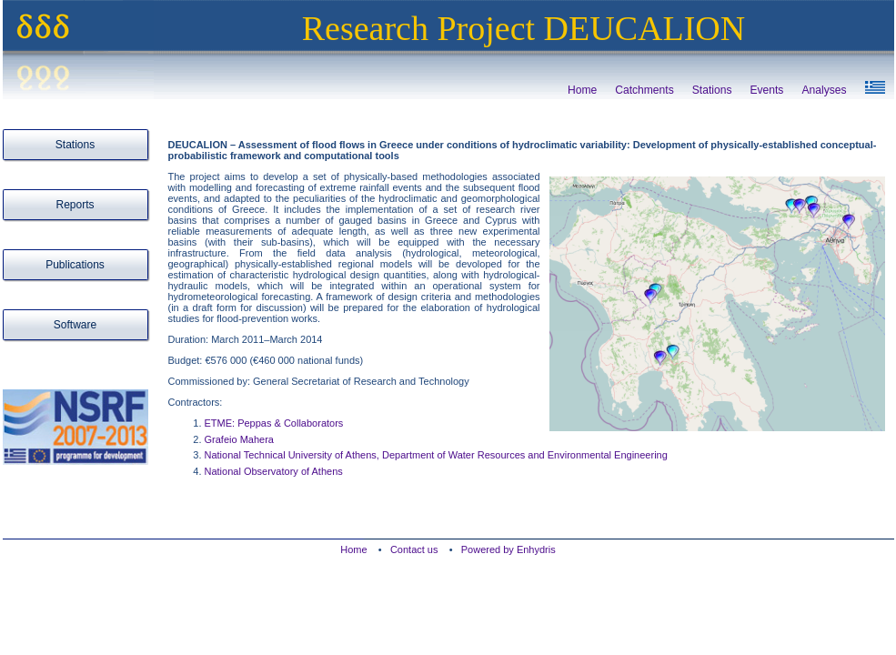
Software (75, 324)
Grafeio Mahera (239, 439)
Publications (75, 264)
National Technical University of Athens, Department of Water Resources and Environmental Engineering (436, 454)
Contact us (415, 549)
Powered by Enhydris (508, 549)
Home (582, 90)
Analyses (823, 90)
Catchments (644, 90)
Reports (74, 204)
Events (766, 90)
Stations (712, 90)
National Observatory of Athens (274, 471)
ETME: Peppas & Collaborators (274, 423)
